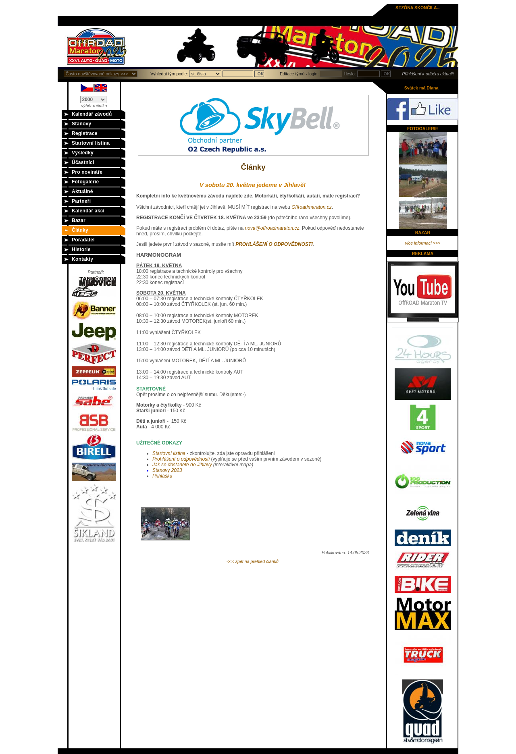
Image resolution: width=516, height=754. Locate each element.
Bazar (78, 220)
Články (80, 230)
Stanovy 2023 (167, 470)
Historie (81, 249)
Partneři (81, 201)
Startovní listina (91, 143)
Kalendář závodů (92, 114)
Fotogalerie (85, 182)
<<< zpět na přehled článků (253, 561)
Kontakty (82, 259)
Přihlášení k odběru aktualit (428, 73)
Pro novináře (87, 172)
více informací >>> (423, 243)
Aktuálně (82, 191)
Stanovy (81, 124)
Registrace (85, 133)
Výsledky (83, 153)
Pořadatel (83, 240)
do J (182, 464)
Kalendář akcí (88, 211)
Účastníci (83, 162)
